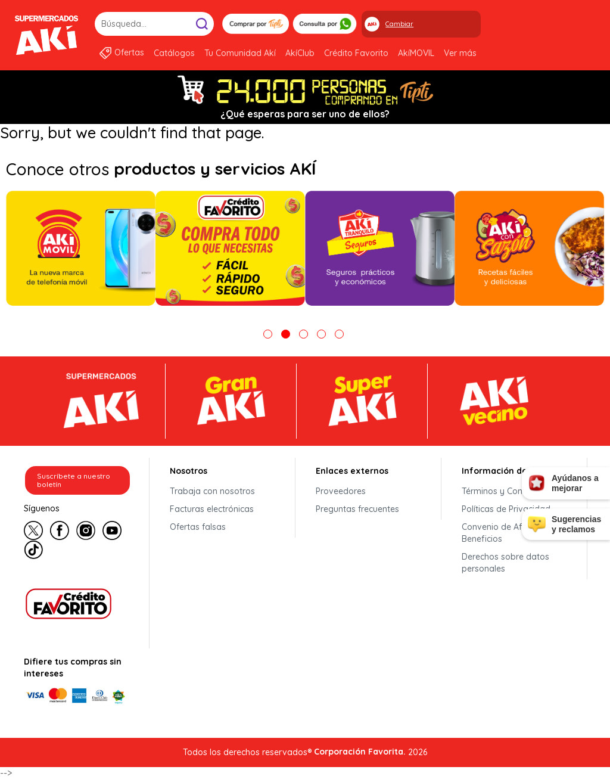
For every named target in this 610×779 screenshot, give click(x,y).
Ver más (460, 53)
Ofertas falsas (198, 527)
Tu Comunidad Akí (240, 53)
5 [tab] (339, 334)
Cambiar (399, 24)
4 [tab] (321, 334)
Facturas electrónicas (212, 509)
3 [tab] (303, 334)
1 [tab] (267, 334)
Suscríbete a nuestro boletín (73, 480)
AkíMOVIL (416, 53)
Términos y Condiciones (508, 491)
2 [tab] (285, 334)
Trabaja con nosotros (212, 491)
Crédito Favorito (356, 53)
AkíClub (300, 53)
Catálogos (174, 53)
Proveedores (341, 491)
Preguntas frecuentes (357, 509)
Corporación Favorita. (360, 751)
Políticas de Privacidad (506, 509)
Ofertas (129, 52)
